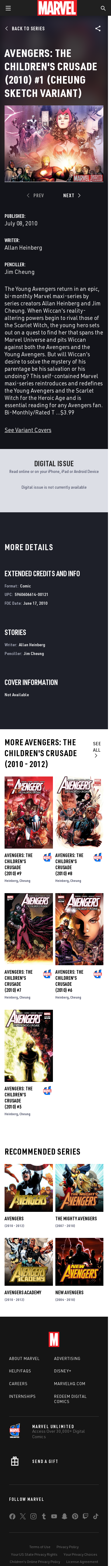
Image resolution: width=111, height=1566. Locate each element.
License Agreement (82, 1561)
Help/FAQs (20, 1370)
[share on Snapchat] (64, 1517)
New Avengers (69, 1292)
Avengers (14, 1218)
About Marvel (24, 1358)
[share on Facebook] (12, 1518)
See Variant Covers (28, 429)
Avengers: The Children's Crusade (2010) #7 (19, 981)
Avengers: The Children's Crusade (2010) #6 (69, 981)
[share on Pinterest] (75, 1517)
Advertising (67, 1358)
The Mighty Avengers (76, 1218)
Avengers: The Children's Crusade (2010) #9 (19, 864)
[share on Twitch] (85, 1517)
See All (97, 749)
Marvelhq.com (69, 1383)
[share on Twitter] (23, 1517)
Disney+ (62, 1370)
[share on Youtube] (54, 1517)
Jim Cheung (20, 271)
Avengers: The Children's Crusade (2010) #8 (69, 864)
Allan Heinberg (23, 247)
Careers (18, 1383)
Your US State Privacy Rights (34, 1554)
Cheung (24, 880)
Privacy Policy (68, 1546)
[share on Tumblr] (44, 1517)
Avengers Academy (23, 1292)
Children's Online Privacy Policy (35, 1561)
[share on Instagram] (33, 1517)
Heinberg (11, 880)
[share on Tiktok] (96, 1517)
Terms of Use (39, 1546)
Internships (22, 1396)
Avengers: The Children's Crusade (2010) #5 (19, 1098)
